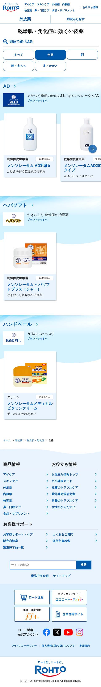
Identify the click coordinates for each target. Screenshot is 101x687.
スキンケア (10, 481)
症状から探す (76, 19)
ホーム (7, 440)
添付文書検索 (61, 541)
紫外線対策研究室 (63, 494)
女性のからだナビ (63, 507)
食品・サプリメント (16, 513)
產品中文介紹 (40, 575)
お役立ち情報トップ (65, 474)
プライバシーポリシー (24, 645)
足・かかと (50, 65)
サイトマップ (61, 575)
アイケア (9, 474)
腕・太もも (18, 65)
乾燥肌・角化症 (35, 440)
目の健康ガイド (62, 481)
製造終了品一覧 (13, 547)
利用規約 (85, 645)
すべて (18, 54)
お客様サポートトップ (18, 534)
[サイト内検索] (43, 565)
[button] (92, 149)
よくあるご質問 (62, 534)
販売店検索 (10, 541)
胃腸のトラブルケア (65, 500)
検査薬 (7, 500)
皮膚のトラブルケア (65, 487)
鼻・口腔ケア (12, 507)
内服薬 (7, 494)
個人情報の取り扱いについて (58, 645)
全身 (50, 54)
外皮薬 (25, 19)
